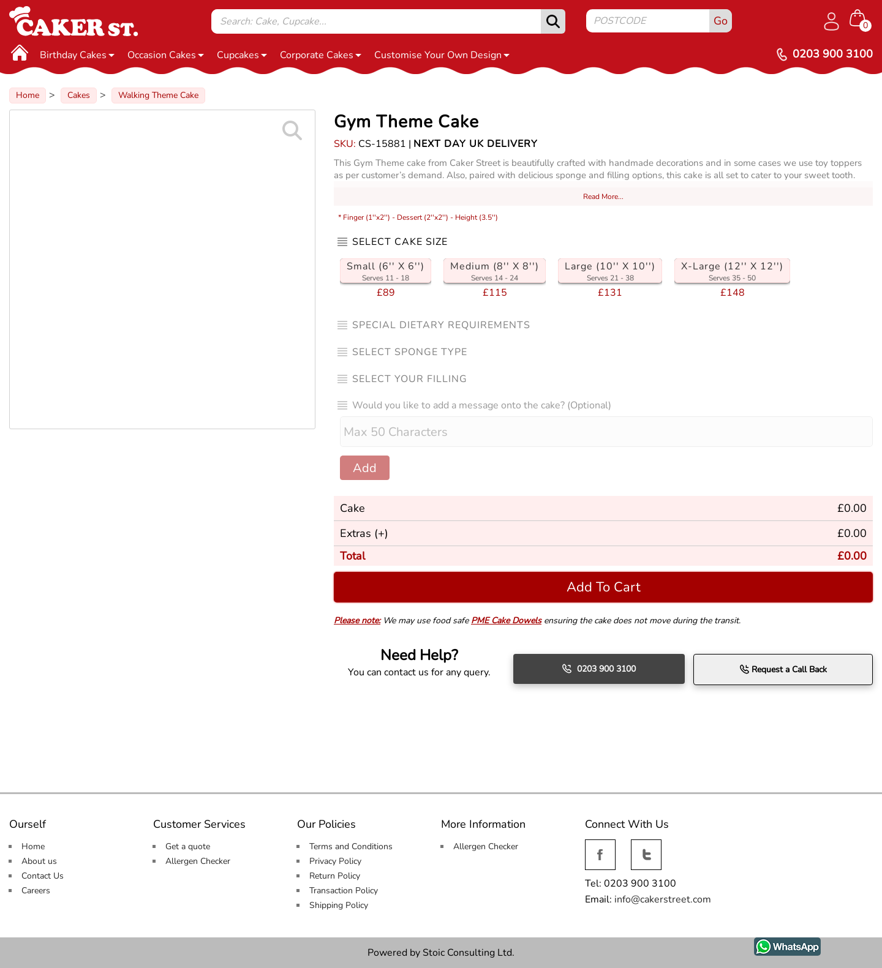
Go (721, 20)
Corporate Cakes (320, 55)
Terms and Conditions (351, 846)
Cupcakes (242, 55)
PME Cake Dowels (506, 620)
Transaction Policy (343, 890)
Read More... (603, 196)
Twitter (644, 846)
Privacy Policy (335, 861)
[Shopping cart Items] (861, 19)
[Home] (19, 52)
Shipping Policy (338, 905)
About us (39, 861)
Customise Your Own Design (442, 55)
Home (27, 95)
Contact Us (42, 876)
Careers (35, 890)
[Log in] (831, 21)
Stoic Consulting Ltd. (468, 952)
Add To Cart (604, 586)
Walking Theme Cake (158, 95)
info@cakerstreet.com (662, 899)
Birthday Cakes (77, 55)
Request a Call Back (783, 669)
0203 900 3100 (599, 668)
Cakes (78, 95)
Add (365, 468)
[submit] (553, 21)
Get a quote (187, 846)
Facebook (600, 846)
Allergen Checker (197, 861)
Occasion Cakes (165, 55)
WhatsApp (778, 944)
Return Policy (334, 876)
